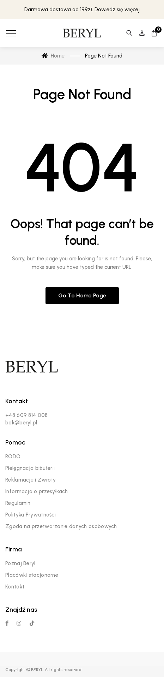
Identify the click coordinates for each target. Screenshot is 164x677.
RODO (12, 456)
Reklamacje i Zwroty (30, 480)
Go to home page (82, 295)
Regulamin (18, 503)
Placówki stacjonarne (31, 575)
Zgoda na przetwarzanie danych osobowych (61, 526)
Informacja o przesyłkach (36, 491)
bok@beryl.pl (21, 422)
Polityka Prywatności (30, 515)
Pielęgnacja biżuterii (30, 468)
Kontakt (14, 587)
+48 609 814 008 (26, 415)
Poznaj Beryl (20, 563)
